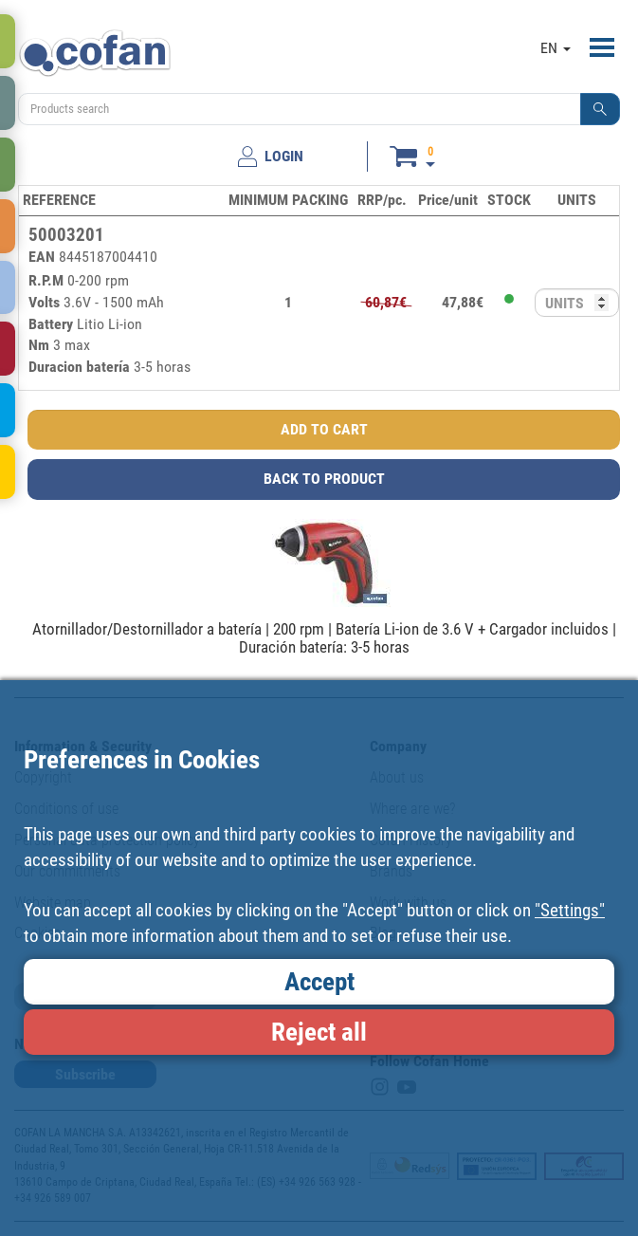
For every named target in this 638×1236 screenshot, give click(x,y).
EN (555, 48)
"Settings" (570, 910)
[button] (600, 109)
